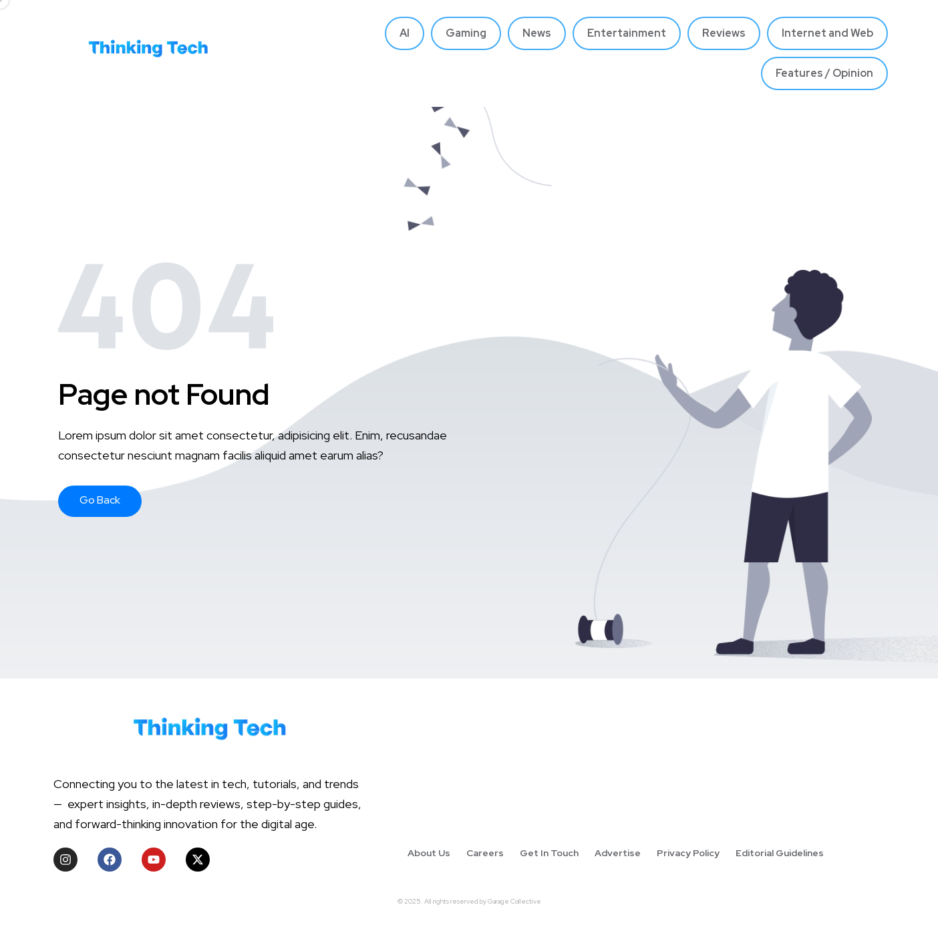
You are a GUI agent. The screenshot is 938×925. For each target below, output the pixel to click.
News (536, 33)
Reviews (724, 33)
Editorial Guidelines (780, 853)
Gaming (466, 33)
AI (405, 33)
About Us (429, 853)
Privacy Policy (688, 853)
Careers (485, 853)
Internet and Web (827, 33)
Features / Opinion (824, 73)
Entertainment (626, 33)
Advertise (618, 853)
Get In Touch (549, 853)
